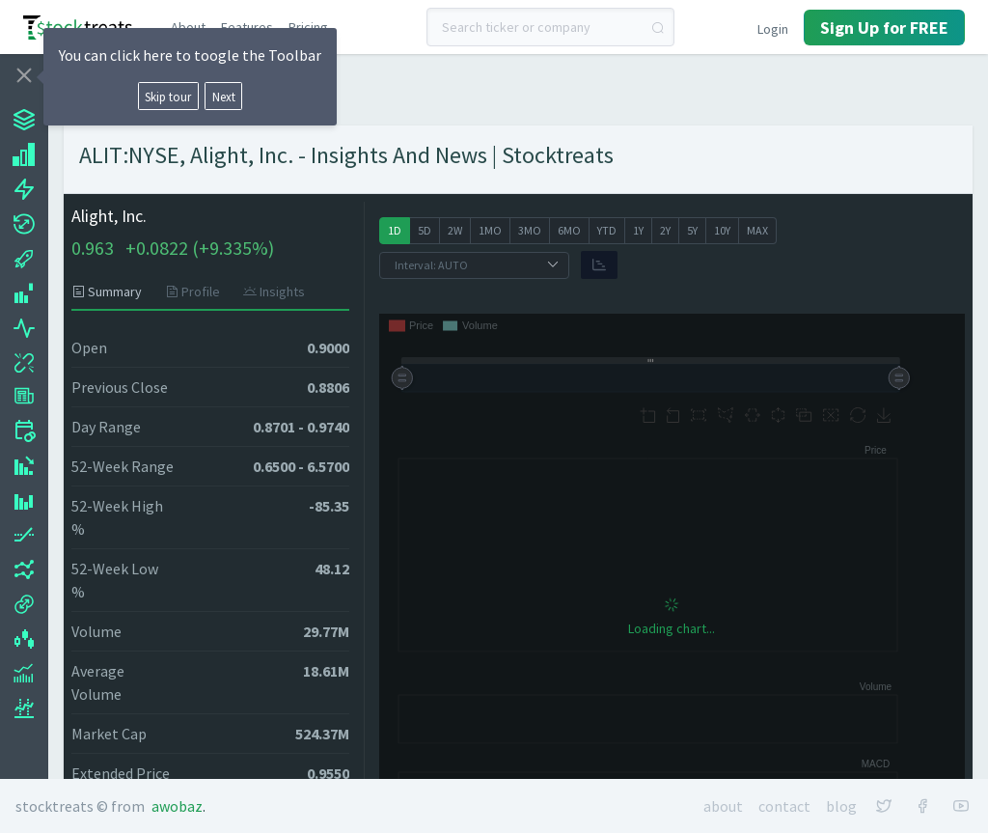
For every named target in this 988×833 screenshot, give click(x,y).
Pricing (308, 27)
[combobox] (550, 27)
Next (223, 96)
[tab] (112, 291)
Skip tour (168, 96)
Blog (841, 806)
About (188, 27)
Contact (784, 806)
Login (772, 29)
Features (247, 27)
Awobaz (177, 806)
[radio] (394, 230)
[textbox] (550, 27)
